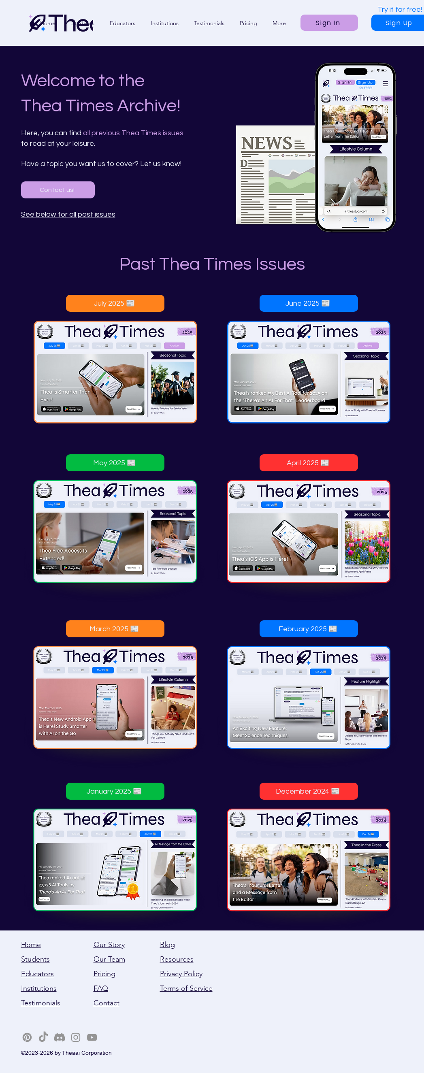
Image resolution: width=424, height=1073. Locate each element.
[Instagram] (76, 1037)
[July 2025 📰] (115, 303)
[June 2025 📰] (309, 303)
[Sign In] (329, 23)
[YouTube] (92, 1037)
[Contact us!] (58, 189)
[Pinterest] (27, 1037)
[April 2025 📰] (309, 462)
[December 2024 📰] (309, 791)
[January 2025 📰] (115, 791)
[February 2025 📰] (309, 628)
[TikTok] (43, 1037)
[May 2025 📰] (115, 462)
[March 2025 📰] (115, 628)
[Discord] (59, 1037)
